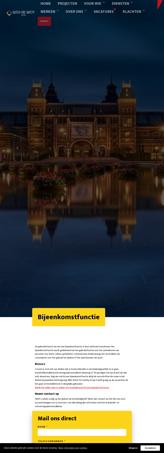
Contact (44, 8)
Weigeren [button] (133, 448)
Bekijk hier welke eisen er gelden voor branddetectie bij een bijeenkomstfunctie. (70, 408)
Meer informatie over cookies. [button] (73, 448)
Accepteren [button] (150, 448)
